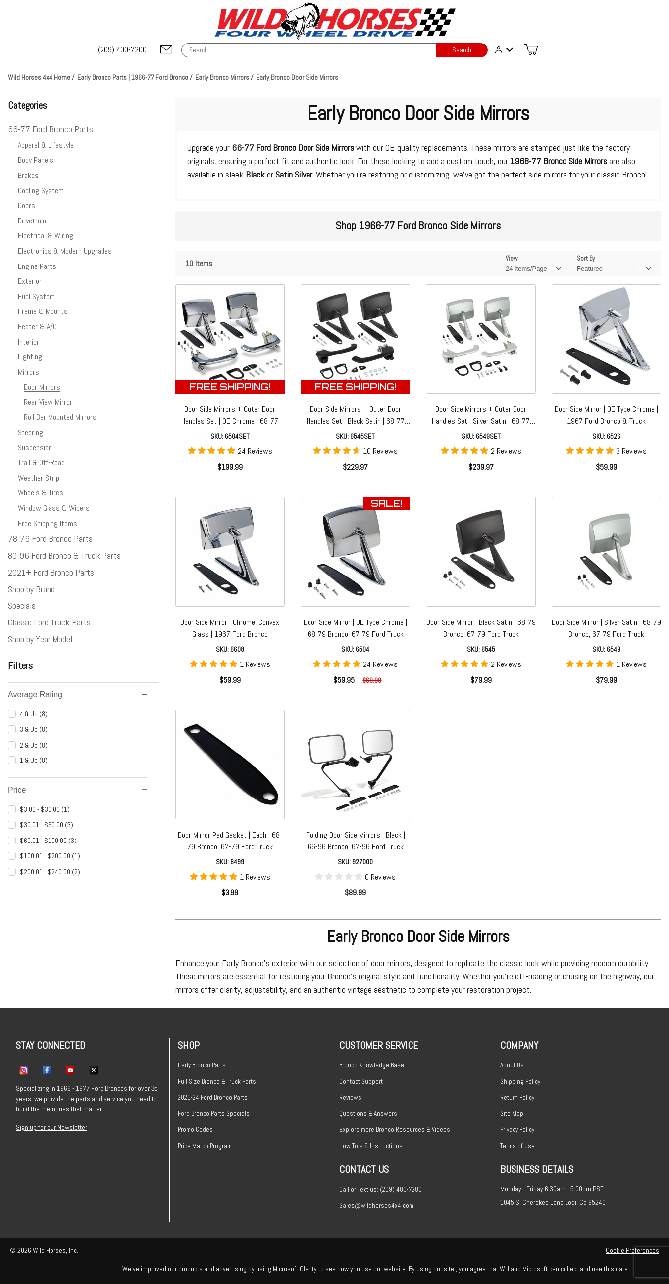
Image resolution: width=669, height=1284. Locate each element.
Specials (22, 605)
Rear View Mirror (48, 402)
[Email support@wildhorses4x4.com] (166, 50)
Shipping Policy (520, 1081)
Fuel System (36, 296)
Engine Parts (37, 266)
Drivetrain (32, 221)
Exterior (30, 281)
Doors (26, 205)
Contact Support (361, 1081)
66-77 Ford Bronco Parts (50, 128)
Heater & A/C (37, 326)
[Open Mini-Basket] (530, 50)
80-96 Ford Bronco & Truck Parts (64, 555)
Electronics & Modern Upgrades (65, 251)
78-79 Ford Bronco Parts (50, 538)
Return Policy (517, 1097)
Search (461, 50)
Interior (28, 342)
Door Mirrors (42, 387)
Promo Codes (195, 1129)
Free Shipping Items (47, 523)
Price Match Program (205, 1146)
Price (77, 790)
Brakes (28, 175)
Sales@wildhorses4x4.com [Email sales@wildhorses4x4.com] (376, 1205)
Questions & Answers (368, 1113)
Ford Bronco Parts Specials (214, 1113)
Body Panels (35, 160)
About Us (512, 1065)
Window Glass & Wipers (54, 508)
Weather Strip (38, 478)
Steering (30, 432)
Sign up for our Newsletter (51, 1127)
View (512, 258)
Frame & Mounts (43, 311)
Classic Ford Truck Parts (49, 622)
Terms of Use (517, 1146)
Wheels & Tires (40, 492)
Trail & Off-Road (41, 462)
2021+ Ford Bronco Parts (51, 572)
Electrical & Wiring (45, 235)
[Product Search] (308, 50)
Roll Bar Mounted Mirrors (60, 417)
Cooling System (41, 190)
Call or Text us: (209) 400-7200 (380, 1189)
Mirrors (28, 372)
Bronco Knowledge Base (371, 1065)
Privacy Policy (517, 1129)
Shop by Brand (31, 589)
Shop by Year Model (40, 639)
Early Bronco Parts (202, 1065)
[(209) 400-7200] (123, 50)
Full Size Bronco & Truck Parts (217, 1081)
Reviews (350, 1097)
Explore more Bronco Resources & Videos (394, 1129)
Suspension (35, 448)
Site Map (511, 1113)
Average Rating (77, 694)
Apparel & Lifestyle (46, 145)
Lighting (30, 357)
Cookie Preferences (632, 1250)
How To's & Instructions (371, 1146)
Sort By (586, 258)
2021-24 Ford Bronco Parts (213, 1097)
